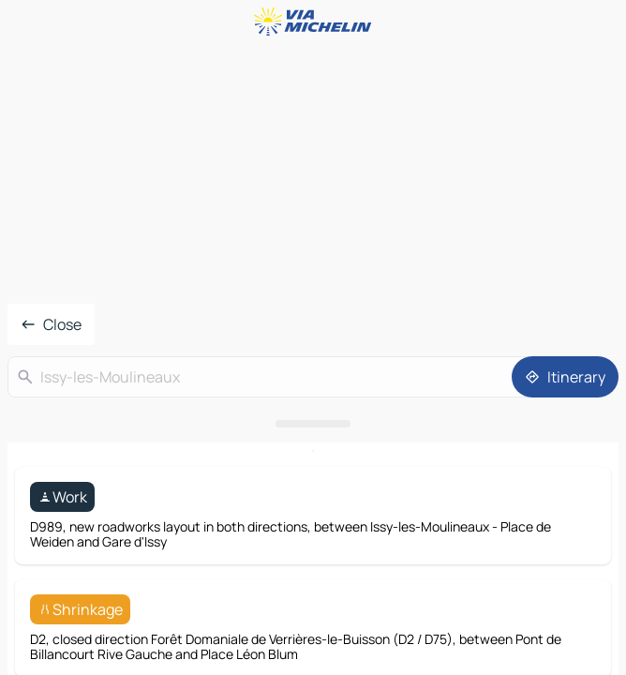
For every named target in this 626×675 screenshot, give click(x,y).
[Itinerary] (565, 377)
